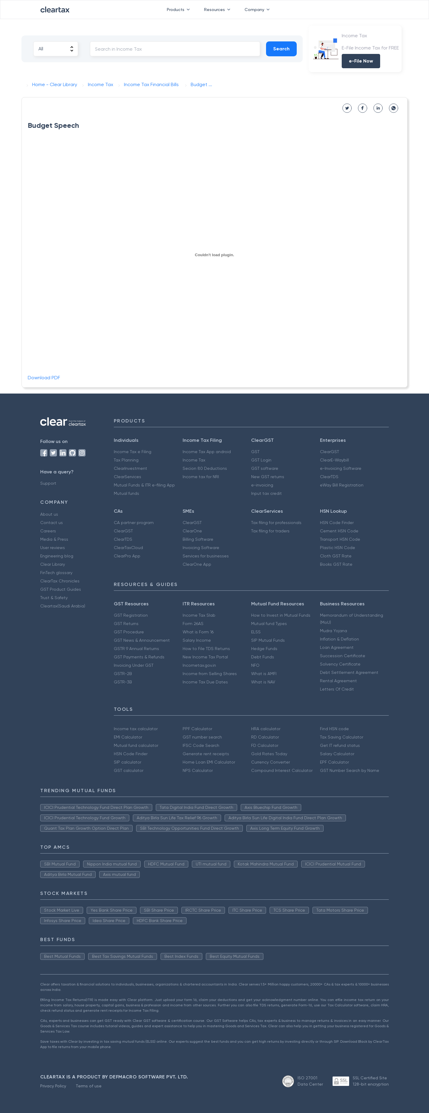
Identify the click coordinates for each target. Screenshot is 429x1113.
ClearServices (127, 476)
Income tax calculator (136, 728)
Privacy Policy (53, 1086)
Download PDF (44, 377)
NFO (255, 665)
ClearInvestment (130, 468)
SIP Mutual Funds (268, 640)
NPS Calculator (198, 770)
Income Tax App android (207, 451)
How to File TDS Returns (206, 648)
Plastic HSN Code (337, 547)
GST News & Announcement (142, 640)
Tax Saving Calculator (341, 737)
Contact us (51, 522)
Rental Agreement (338, 680)
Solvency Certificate (340, 664)
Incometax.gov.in (199, 665)
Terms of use (89, 1086)
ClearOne (192, 530)
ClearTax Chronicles (60, 581)
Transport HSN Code (340, 539)
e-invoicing (262, 485)
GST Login (261, 460)
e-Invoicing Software (340, 468)
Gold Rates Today (269, 753)
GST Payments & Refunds (139, 657)
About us (49, 514)
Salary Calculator (337, 753)
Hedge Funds (264, 648)
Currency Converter (270, 762)
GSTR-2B (123, 673)
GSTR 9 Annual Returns (136, 648)
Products (179, 9)
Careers (48, 530)
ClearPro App (127, 556)
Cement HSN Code (339, 530)
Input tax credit (266, 493)
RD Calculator (265, 737)
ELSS (256, 631)
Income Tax (194, 460)
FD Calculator (264, 745)
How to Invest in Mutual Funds (280, 615)
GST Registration (131, 615)
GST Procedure (129, 631)
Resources (218, 9)
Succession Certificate (342, 655)
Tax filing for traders (270, 530)
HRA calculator (265, 728)
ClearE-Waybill (334, 460)
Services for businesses (206, 556)
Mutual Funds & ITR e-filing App (144, 485)
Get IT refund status (340, 745)
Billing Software (198, 539)
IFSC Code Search (201, 745)
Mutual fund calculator (136, 745)
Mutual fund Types (269, 623)
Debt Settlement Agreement (349, 672)
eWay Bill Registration (341, 485)
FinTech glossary (56, 572)
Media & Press (54, 539)
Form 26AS (193, 623)
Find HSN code (334, 728)
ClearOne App (197, 564)
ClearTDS (329, 476)
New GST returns (267, 476)
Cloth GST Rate (336, 556)
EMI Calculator (128, 737)
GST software (264, 468)
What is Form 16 (198, 631)
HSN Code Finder (337, 522)
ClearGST (329, 451)
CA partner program (134, 522)
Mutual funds (126, 493)
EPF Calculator (334, 762)
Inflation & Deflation (339, 639)
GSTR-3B (123, 682)
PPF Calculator (197, 728)
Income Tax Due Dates (205, 682)
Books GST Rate (336, 564)
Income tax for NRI (201, 476)
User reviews (52, 547)
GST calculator (128, 770)
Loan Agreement (337, 647)
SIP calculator (127, 762)
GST (255, 451)
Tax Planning (126, 460)
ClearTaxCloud (128, 547)
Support (48, 483)
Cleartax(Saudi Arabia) (62, 606)
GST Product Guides (60, 589)
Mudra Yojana (333, 630)
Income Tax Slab (199, 615)
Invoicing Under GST (133, 665)
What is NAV (263, 682)
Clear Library (52, 564)
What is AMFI (263, 673)
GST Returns (126, 623)
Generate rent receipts (206, 753)
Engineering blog (56, 556)
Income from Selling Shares (210, 673)
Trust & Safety (54, 597)
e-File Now (361, 61)
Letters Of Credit (337, 689)
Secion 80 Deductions (205, 468)
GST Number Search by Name (349, 770)
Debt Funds (262, 657)
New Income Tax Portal (205, 657)
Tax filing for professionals (276, 522)
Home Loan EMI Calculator (209, 762)
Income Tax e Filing (132, 451)
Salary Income (197, 640)
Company (258, 9)
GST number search (202, 737)
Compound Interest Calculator (282, 770)
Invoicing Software (201, 547)
